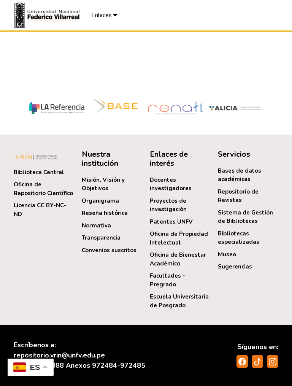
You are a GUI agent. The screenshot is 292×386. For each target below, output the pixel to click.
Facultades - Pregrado (167, 280)
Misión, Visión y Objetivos (103, 184)
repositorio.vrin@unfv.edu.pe (59, 355)
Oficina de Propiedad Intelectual (179, 238)
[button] (48, 15)
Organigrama (100, 201)
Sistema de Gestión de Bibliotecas (245, 217)
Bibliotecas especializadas (238, 238)
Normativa (96, 225)
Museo (227, 254)
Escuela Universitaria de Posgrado (179, 301)
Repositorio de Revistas (238, 196)
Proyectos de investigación (168, 205)
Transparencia (101, 237)
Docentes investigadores (171, 184)
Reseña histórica (105, 213)
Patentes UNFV (171, 222)
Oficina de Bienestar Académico (178, 259)
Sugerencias (235, 266)
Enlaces (104, 15)
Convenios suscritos (109, 250)
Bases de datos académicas (239, 175)
